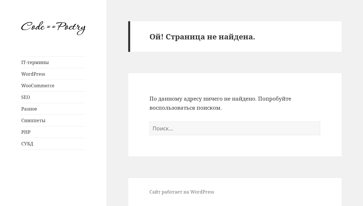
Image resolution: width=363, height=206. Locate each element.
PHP (26, 132)
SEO (25, 97)
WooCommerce (37, 85)
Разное (29, 109)
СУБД (27, 144)
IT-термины (35, 62)
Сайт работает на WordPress (181, 192)
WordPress (33, 74)
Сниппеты (33, 120)
